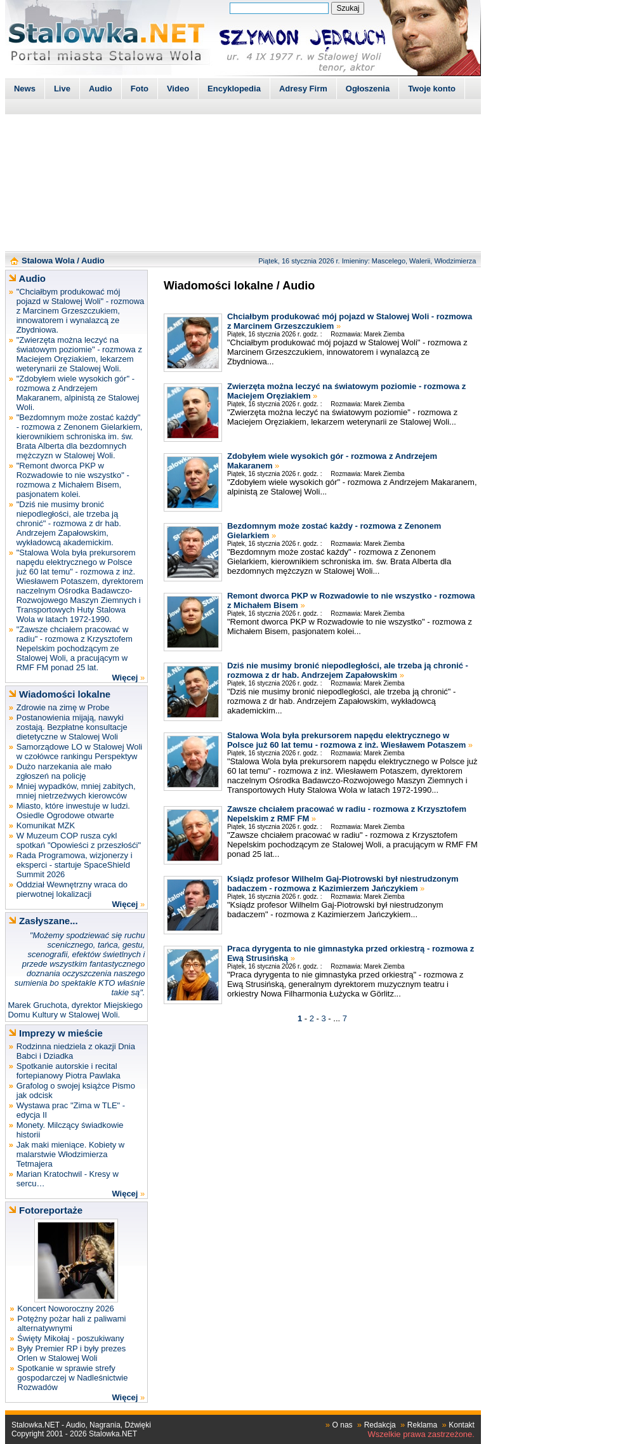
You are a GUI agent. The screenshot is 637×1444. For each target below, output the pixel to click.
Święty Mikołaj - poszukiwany (70, 1338)
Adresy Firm (303, 88)
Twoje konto (432, 88)
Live (62, 88)
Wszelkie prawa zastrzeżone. (421, 1434)
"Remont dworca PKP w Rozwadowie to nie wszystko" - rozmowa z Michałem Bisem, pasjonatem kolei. (72, 480)
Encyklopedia (234, 88)
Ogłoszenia (368, 88)
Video (178, 88)
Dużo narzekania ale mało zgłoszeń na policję (64, 771)
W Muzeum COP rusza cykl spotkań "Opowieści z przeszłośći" (78, 840)
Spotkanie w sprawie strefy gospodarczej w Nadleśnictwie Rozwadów (72, 1377)
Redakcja (380, 1425)
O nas (342, 1425)
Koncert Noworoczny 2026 (65, 1308)
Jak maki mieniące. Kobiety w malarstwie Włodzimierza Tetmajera (70, 1154)
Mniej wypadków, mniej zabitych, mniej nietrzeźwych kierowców (76, 790)
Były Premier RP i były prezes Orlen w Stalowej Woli (71, 1353)
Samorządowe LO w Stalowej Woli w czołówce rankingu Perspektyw (79, 751)
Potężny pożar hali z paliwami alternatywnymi (71, 1323)
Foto (139, 88)
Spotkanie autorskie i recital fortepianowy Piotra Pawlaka (68, 1070)
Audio (100, 88)
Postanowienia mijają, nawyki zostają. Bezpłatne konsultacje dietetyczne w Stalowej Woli (72, 727)
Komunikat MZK (45, 825)
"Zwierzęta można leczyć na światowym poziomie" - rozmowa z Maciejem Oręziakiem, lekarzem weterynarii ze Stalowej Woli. (79, 354)
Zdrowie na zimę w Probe (63, 707)
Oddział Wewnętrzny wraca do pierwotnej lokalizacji (72, 889)
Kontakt (462, 1425)
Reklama (422, 1425)
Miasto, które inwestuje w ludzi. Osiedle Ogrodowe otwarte (73, 810)
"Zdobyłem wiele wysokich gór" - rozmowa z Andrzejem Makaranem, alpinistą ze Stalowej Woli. (78, 393)
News (25, 88)
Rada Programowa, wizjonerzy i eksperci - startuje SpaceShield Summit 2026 (74, 865)
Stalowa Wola (48, 260)
